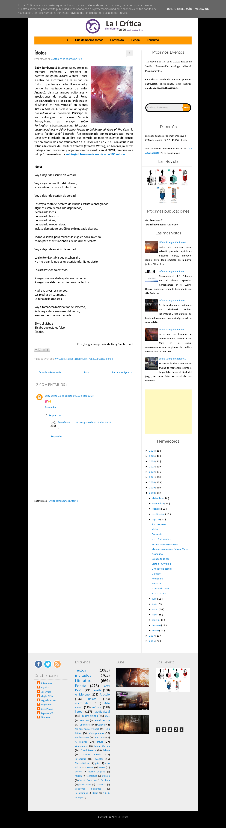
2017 (152, 636)
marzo (155, 620)
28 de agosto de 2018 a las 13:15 (76, 396)
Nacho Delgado (96, 772)
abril (154, 615)
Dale (187, 107)
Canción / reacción (87, 780)
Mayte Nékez (48, 696)
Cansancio (157, 534)
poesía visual (84, 785)
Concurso (153, 40)
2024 (152, 461)
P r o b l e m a (159, 593)
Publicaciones (105, 359)
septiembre (158, 514)
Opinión (106, 776)
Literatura (81, 359)
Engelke (45, 687)
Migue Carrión (102, 746)
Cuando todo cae (161, 559)
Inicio (87, 372)
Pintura (99, 742)
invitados (60, 359)
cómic (90, 767)
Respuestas (55, 415)
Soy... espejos (159, 524)
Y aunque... (157, 554)
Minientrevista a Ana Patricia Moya (170, 549)
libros (70, 359)
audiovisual (102, 712)
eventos (99, 759)
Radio (95, 793)
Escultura (105, 780)
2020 (152, 482)
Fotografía (80, 759)
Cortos (78, 772)
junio (155, 604)
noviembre (158, 503)
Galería (101, 725)
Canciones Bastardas (88, 789)
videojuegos (81, 746)
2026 (152, 451)
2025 (152, 456)
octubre (156, 509)
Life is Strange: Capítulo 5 (172, 271)
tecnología (92, 776)
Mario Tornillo (92, 754)
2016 (152, 641)
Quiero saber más (179, 9)
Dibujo (106, 750)
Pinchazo (156, 583)
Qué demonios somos (89, 40)
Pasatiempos (81, 793)
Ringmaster (46, 704)
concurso (85, 720)
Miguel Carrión (48, 700)
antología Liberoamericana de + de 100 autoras (95, 154)
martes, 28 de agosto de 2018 (66, 59)
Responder (50, 407)
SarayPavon (64, 422)
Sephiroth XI (47, 713)
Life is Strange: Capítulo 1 (172, 359)
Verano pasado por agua (165, 544)
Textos (80, 670)
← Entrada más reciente (48, 372)
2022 (152, 472)
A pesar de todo (160, 588)
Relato (92, 699)
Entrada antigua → (122, 372)
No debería (157, 579)
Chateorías (101, 785)
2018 (152, 493)
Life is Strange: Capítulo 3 (172, 300)
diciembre (157, 498)
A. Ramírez (81, 742)
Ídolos (40, 53)
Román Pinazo (102, 720)
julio (154, 599)
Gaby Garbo (51, 396)
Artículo (105, 694)
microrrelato (83, 703)
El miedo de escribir (162, 569)
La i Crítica (46, 692)
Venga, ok (202, 9)
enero (155, 630)
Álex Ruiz (45, 717)
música (96, 707)
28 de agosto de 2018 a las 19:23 (93, 422)
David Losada (88, 750)
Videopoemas (96, 733)
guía (97, 763)
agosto (156, 519)
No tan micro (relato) (87, 729)
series (102, 767)
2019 (152, 487)
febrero (156, 625)
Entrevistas (86, 725)
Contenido (117, 40)
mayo (155, 609)
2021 (152, 477)
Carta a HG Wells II (161, 564)
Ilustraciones (89, 716)
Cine (107, 716)
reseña (97, 690)
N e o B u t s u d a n (161, 539)
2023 (152, 467)
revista (78, 776)
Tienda (135, 40)
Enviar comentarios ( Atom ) (63, 501)
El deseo (156, 574)
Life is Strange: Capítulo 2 (172, 329)
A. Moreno (46, 683)
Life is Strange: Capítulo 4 (172, 242)
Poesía (92, 359)
